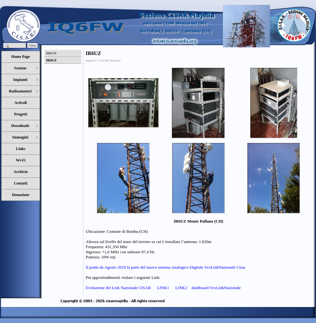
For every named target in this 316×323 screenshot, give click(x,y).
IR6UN (51, 53)
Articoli (20, 102)
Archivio (20, 171)
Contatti (21, 183)
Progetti (20, 114)
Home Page (20, 56)
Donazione (20, 195)
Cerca (32, 45)
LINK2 (180, 287)
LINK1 (162, 287)
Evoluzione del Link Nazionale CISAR (118, 287)
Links (20, 148)
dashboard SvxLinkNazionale (216, 287)
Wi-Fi (21, 160)
